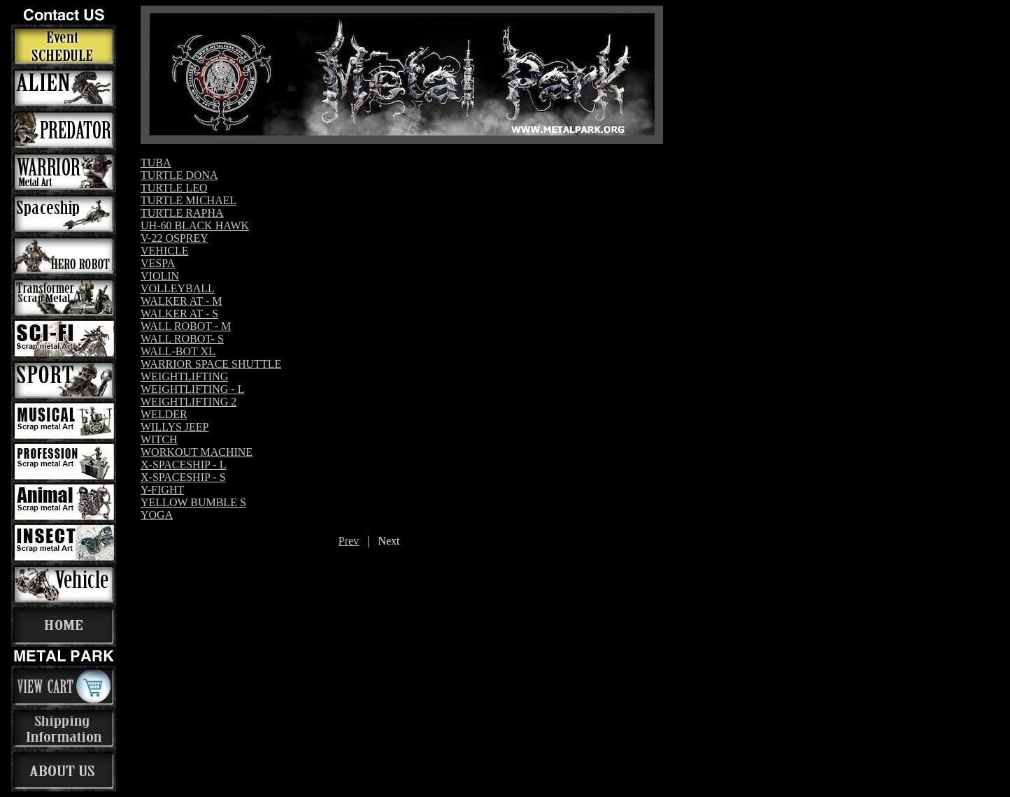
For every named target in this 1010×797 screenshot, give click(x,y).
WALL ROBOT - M (186, 326)
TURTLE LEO (174, 188)
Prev (349, 541)
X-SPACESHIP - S (183, 477)
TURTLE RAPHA (182, 213)
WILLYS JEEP (175, 427)
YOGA (157, 515)
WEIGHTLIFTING (184, 376)
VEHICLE (164, 251)
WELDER (164, 414)
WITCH (159, 439)
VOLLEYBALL (178, 288)
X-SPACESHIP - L (183, 465)
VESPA (158, 263)
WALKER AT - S (179, 313)
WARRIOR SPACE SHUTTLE (211, 364)
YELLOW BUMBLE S (193, 502)
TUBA (156, 162)
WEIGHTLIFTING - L (192, 389)
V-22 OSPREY (174, 238)
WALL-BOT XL (178, 351)
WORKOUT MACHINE (196, 452)
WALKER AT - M (181, 301)
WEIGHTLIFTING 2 (188, 402)
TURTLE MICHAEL (188, 200)
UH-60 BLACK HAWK (195, 225)
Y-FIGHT (162, 490)
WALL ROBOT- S (182, 339)
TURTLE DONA (179, 175)
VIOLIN (160, 276)
